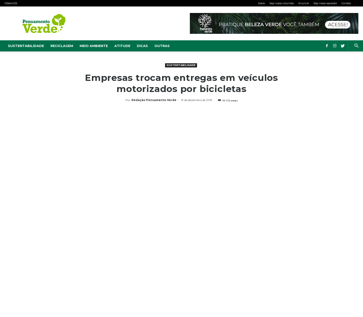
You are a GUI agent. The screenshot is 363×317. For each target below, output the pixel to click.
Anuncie (303, 3)
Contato (346, 3)
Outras (162, 46)
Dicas (142, 46)
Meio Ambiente (94, 46)
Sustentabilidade (26, 46)
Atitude (122, 46)
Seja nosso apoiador (325, 3)
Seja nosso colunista (281, 3)
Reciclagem (61, 46)
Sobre (261, 3)
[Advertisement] (181, 138)
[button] (356, 46)
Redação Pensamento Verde (153, 100)
